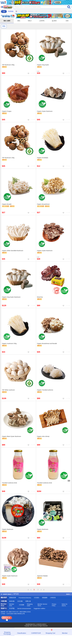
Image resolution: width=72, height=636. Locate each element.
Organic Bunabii (6, 204)
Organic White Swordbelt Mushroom (12, 250)
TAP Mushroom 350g (8, 65)
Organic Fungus (6, 111)
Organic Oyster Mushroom (44, 111)
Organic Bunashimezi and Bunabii (47, 343)
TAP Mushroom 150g (8, 157)
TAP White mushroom (8, 390)
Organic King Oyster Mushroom (11, 297)
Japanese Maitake (42, 576)
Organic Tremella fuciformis (45, 390)
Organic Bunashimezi (43, 204)
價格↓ (19, 20)
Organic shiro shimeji (43, 436)
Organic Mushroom (7, 529)
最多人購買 (7, 20)
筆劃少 (30, 20)
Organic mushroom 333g (9, 343)
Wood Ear (40, 297)
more (68, 594)
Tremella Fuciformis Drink (9, 483)
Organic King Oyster (43, 65)
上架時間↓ (42, 20)
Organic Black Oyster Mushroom (11, 436)
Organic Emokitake (42, 157)
